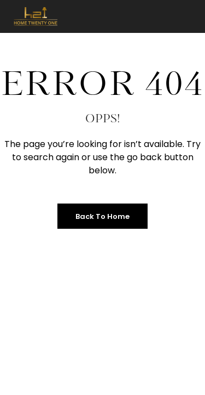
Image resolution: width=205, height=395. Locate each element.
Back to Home (102, 216)
